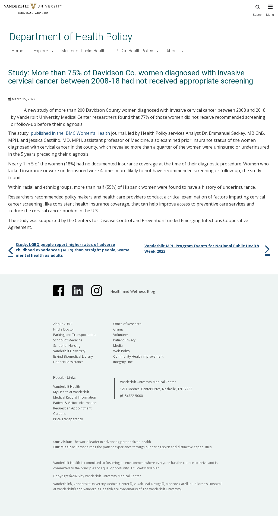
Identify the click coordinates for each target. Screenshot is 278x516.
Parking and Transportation (74, 334)
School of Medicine (67, 340)
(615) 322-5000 (131, 395)
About (172, 50)
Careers (59, 413)
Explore (41, 50)
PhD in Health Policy (134, 50)
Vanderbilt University (69, 351)
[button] (52, 51)
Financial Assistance (68, 362)
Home (17, 50)
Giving (118, 329)
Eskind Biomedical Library (73, 356)
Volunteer (120, 334)
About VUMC (63, 324)
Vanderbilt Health (66, 386)
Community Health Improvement (138, 356)
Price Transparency (68, 419)
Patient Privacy (124, 340)
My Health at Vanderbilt (71, 392)
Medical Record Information (74, 397)
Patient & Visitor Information (75, 402)
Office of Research (127, 324)
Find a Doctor (63, 329)
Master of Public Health (83, 50)
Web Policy (121, 351)
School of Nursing (66, 345)
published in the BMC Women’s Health (70, 133)
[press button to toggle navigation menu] (270, 13)
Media (118, 345)
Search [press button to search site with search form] (258, 10)
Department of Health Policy (70, 37)
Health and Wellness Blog (132, 291)
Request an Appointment (72, 408)
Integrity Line (123, 362)
